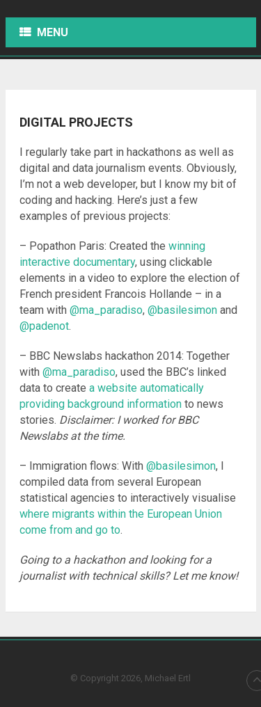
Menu (52, 32)
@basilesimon (182, 310)
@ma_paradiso (106, 310)
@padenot (44, 326)
